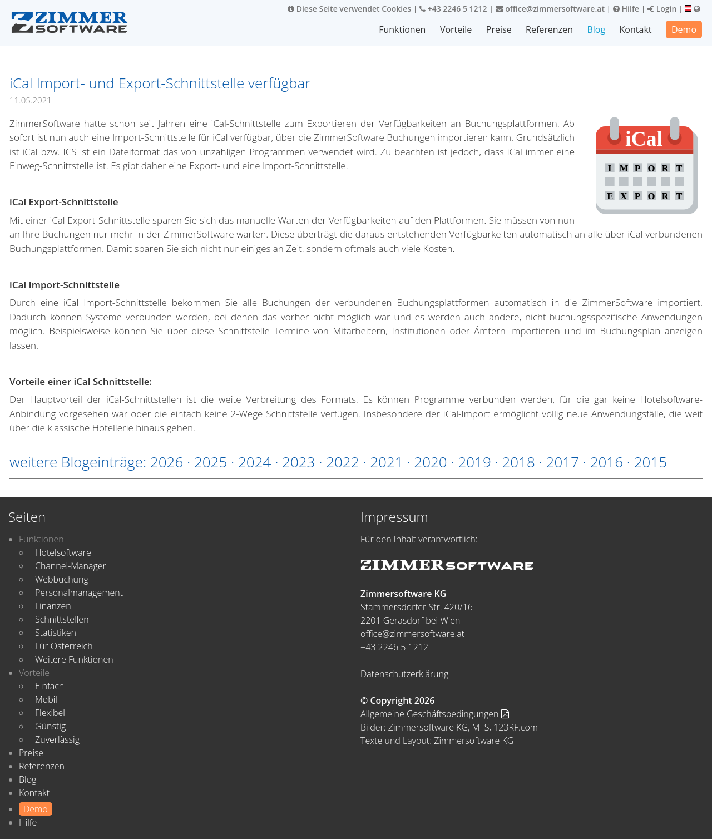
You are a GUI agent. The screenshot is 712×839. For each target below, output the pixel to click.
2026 (166, 462)
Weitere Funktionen (74, 659)
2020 (430, 462)
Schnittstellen (62, 619)
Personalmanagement (79, 592)
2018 (518, 462)
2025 (210, 462)
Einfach (49, 686)
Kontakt (636, 29)
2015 (650, 462)
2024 (254, 462)
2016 (606, 462)
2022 (342, 462)
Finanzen (53, 606)
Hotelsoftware (63, 552)
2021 (386, 462)
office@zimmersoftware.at (550, 8)
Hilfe (626, 8)
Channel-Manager (70, 566)
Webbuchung (61, 579)
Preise (499, 29)
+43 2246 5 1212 (453, 8)
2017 (562, 462)
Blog (596, 29)
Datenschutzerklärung (404, 674)
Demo (683, 29)
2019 (474, 462)
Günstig (50, 726)
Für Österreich (64, 646)
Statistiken (55, 632)
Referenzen (549, 29)
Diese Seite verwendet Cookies (349, 8)
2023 (298, 462)
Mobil (46, 699)
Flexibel (50, 713)
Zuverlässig (57, 739)
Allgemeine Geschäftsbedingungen (434, 714)
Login (661, 8)
